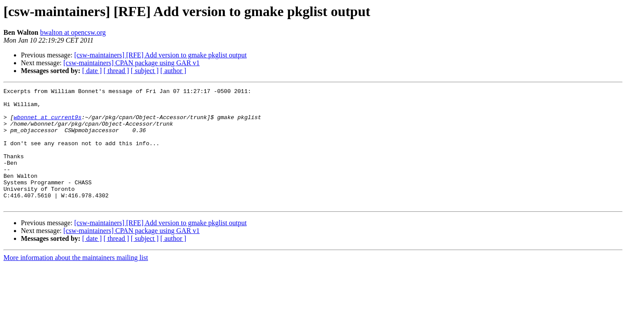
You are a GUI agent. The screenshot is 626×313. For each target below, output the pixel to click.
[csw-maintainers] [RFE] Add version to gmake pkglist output (160, 55)
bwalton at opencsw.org (73, 32)
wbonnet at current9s (47, 123)
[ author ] (173, 70)
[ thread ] (116, 70)
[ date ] (92, 70)
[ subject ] (145, 70)
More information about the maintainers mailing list (75, 281)
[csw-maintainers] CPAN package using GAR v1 (131, 63)
